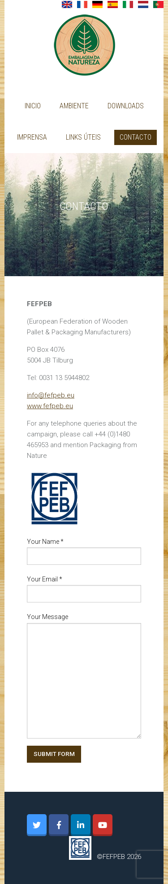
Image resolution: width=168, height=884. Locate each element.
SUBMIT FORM (54, 753)
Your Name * (45, 541)
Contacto (135, 137)
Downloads (126, 106)
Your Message (47, 616)
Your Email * (44, 579)
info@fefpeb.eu (50, 395)
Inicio (33, 106)
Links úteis (83, 137)
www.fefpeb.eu (50, 406)
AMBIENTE (74, 106)
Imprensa (32, 137)
